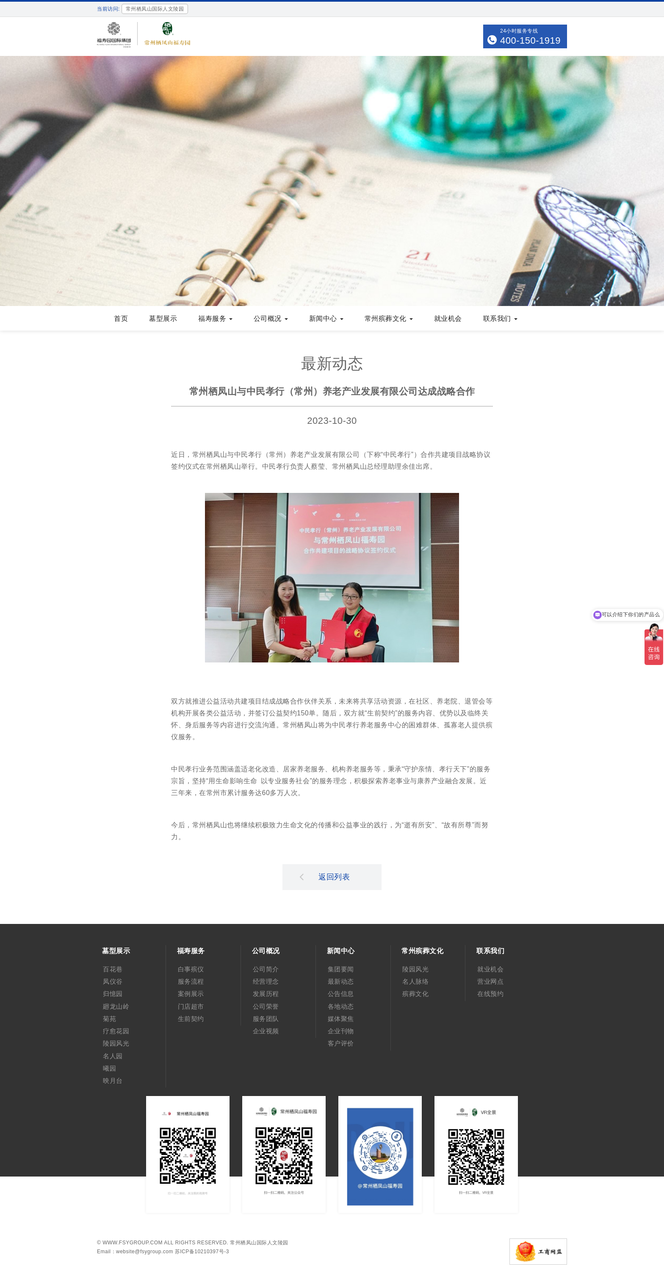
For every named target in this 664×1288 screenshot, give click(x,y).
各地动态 (341, 1006)
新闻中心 (326, 318)
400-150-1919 (530, 40)
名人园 (113, 1056)
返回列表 (324, 876)
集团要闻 (341, 969)
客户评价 (341, 1043)
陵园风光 (116, 1043)
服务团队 (266, 1018)
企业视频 (266, 1031)
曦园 (109, 1068)
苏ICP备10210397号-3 (202, 1252)
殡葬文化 (415, 993)
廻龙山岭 (116, 1006)
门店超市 (191, 1006)
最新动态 (341, 981)
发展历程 (266, 993)
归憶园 (113, 993)
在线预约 (490, 993)
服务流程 (191, 981)
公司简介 (266, 969)
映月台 (113, 1080)
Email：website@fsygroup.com (135, 1252)
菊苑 (109, 1018)
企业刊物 (341, 1031)
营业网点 (490, 981)
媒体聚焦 (341, 1018)
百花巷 (113, 969)
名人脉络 (415, 981)
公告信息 (341, 993)
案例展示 (191, 993)
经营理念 (266, 981)
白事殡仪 (191, 969)
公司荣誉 (266, 1006)
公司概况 (271, 318)
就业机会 (448, 318)
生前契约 (191, 1018)
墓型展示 (163, 318)
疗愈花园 (116, 1031)
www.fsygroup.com (132, 1243)
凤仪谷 (113, 981)
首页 (121, 318)
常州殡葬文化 (389, 318)
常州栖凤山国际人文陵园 (259, 1243)
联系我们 (500, 318)
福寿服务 (215, 318)
